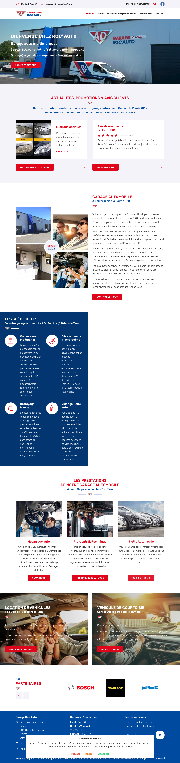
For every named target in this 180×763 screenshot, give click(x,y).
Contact (160, 13)
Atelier (101, 13)
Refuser (75, 753)
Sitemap (141, 758)
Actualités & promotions (121, 13)
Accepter (103, 753)
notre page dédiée (122, 746)
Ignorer (89, 753)
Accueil (89, 13)
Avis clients (145, 13)
